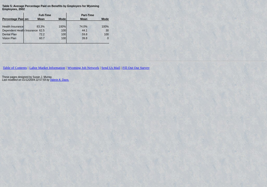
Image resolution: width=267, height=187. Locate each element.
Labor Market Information (47, 68)
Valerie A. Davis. (59, 79)
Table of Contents (15, 68)
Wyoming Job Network (83, 68)
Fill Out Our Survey (135, 68)
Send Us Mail (110, 68)
